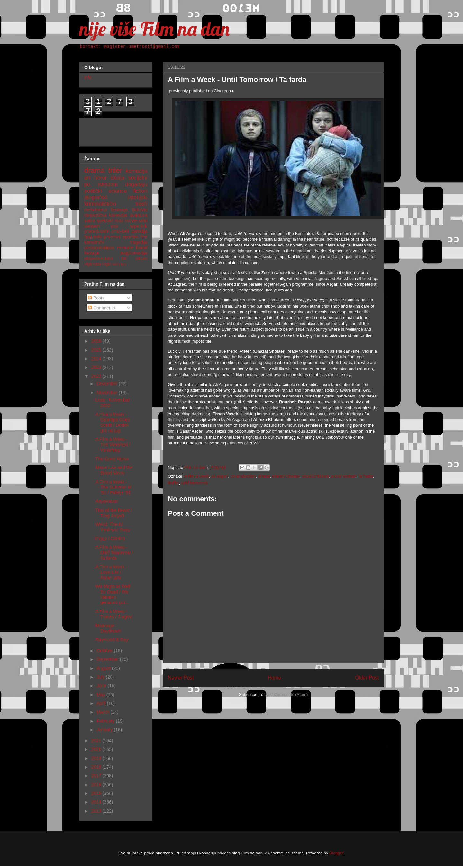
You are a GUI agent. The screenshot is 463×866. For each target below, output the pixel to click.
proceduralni (96, 231)
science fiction (127, 191)
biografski (95, 197)
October (105, 650)
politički (93, 191)
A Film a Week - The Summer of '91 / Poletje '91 (113, 487)
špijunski (93, 236)
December (107, 383)
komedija (136, 171)
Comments (101, 307)
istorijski (137, 197)
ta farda (366, 476)
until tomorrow (194, 482)
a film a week (197, 476)
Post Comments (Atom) (286, 694)
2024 (97, 358)
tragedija (138, 242)
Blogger (336, 853)
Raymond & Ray (111, 639)
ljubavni (139, 209)
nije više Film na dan (154, 29)
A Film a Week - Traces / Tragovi (113, 614)
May (101, 694)
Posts (96, 297)
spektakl (105, 220)
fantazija (119, 209)
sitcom (141, 258)
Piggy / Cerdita (110, 538)
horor (100, 178)
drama (264, 476)
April (101, 703)
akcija (117, 178)
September (108, 659)
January (105, 729)
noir (114, 226)
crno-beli (120, 231)
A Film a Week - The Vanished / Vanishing (112, 445)
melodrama (95, 209)
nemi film (119, 264)
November (107, 392)
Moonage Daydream (108, 628)
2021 (97, 740)
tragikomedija (134, 253)
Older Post (367, 678)
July (101, 677)
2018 (97, 767)
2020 (97, 749)
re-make (125, 247)
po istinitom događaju (115, 185)
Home (274, 678)
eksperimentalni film (105, 258)
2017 (97, 775)
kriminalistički (100, 204)
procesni (112, 236)
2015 (97, 793)
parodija (139, 231)
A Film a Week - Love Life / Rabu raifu (111, 572)
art (87, 178)
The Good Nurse (112, 458)
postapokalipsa (99, 247)
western (92, 226)
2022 (97, 376)
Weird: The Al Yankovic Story (112, 527)
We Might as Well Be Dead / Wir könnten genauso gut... (112, 594)
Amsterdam (107, 501)
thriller (173, 482)
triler (115, 170)
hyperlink (138, 226)
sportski (130, 236)
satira (89, 220)
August (104, 668)
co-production (243, 476)
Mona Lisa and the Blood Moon (113, 470)
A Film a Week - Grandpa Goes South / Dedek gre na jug (112, 422)
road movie (126, 220)
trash (141, 204)
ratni (143, 220)
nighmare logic (97, 264)
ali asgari (219, 476)
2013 (97, 811)
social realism (343, 476)
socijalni (137, 178)
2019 (97, 758)
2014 (97, 802)
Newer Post (181, 678)
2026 (97, 341)
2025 (97, 350)
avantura (138, 215)
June (101, 685)
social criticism (315, 476)
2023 (97, 367)
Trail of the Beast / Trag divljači (113, 513)
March (103, 712)
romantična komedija (105, 215)
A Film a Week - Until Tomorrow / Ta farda (114, 553)
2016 (97, 784)
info (88, 77)
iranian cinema (286, 476)
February (106, 721)
